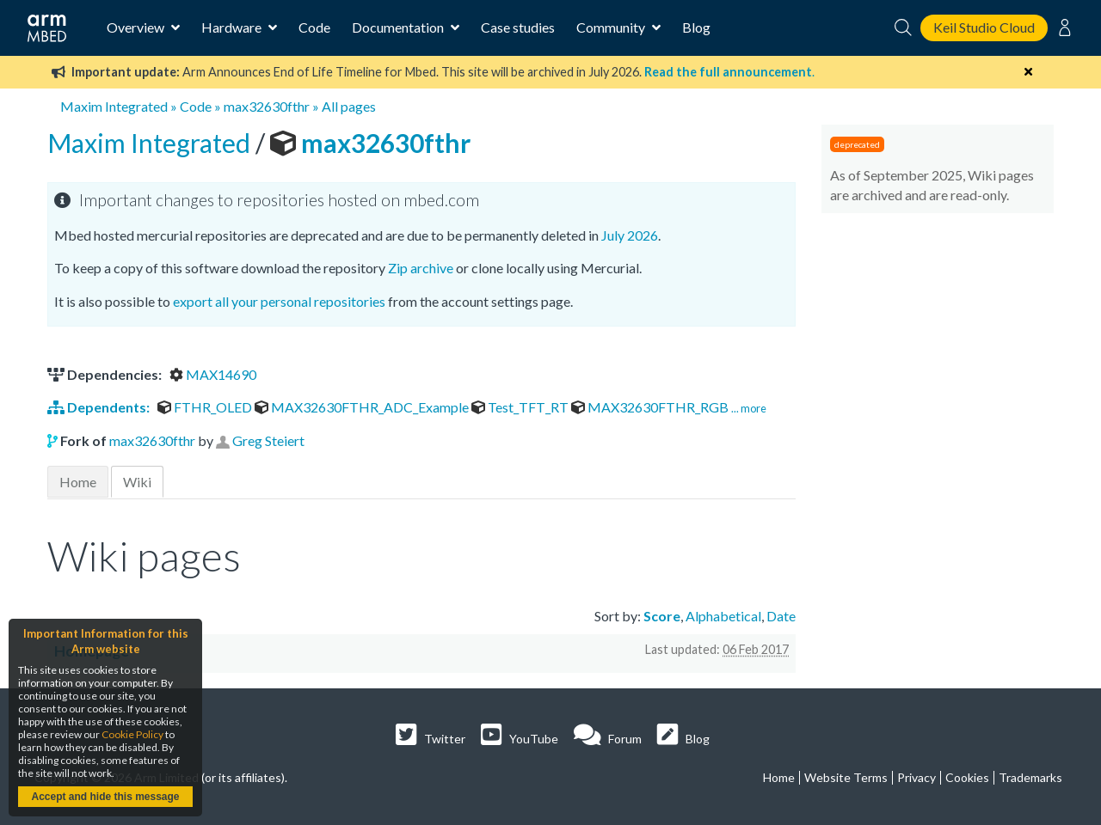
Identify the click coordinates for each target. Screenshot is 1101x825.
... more (748, 408)
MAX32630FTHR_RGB (651, 407)
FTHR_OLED (206, 407)
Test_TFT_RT (521, 407)
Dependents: (99, 407)
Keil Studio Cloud (984, 27)
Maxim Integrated (114, 106)
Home (77, 482)
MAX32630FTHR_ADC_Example (363, 407)
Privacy (916, 777)
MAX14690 (212, 374)
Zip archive (420, 268)
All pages (349, 106)
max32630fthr (267, 106)
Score (661, 616)
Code (314, 27)
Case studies (518, 27)
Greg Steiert (268, 440)
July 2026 (629, 235)
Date (781, 616)
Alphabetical (723, 616)
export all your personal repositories (279, 301)
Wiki (137, 482)
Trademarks (1030, 777)
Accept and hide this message (105, 797)
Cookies (967, 777)
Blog (696, 27)
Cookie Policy (132, 734)
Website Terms (846, 777)
